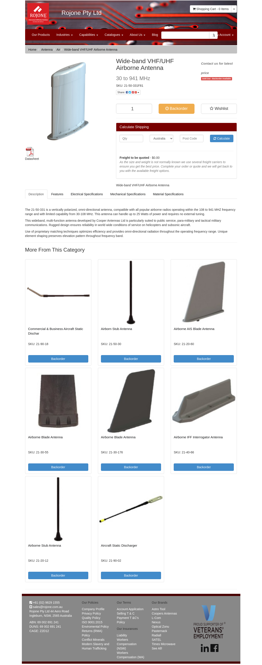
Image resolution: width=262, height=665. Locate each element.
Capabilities (88, 34)
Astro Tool (158, 609)
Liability (122, 635)
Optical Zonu (160, 626)
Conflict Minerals (93, 639)
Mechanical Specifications (128, 194)
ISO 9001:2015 (92, 622)
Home (32, 49)
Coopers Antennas (164, 613)
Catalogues (114, 34)
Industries (64, 34)
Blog (155, 34)
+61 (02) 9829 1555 (44, 602)
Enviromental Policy (95, 626)
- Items (211, 9)
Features (57, 194)
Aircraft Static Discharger (119, 545)
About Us (137, 34)
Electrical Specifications (87, 194)
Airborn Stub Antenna (116, 329)
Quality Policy (91, 618)
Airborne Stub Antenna (44, 545)
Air (58, 49)
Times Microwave (163, 644)
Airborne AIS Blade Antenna (194, 329)
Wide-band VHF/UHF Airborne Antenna (90, 49)
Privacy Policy (91, 613)
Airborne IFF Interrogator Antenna (198, 437)
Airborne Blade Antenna (45, 437)
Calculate (221, 138)
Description (36, 194)
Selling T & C (125, 613)
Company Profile (93, 609)
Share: (128, 92)
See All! (157, 648)
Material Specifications (168, 194)
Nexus (156, 622)
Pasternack (159, 631)
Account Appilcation (130, 609)
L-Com (156, 618)
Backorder (176, 108)
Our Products (41, 34)
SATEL (156, 639)
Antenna (47, 49)
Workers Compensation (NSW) (126, 644)
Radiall (156, 635)
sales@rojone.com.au (46, 607)
